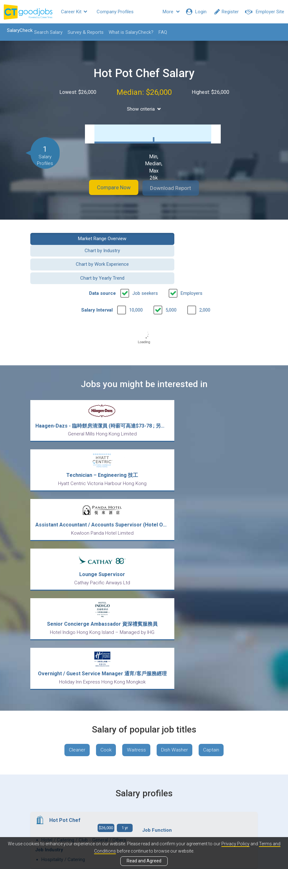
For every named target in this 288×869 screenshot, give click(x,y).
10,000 (136, 286)
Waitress (136, 580)
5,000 (171, 286)
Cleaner (73, 580)
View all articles (144, 801)
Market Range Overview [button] (85, 238)
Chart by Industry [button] (203, 238)
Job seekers (145, 269)
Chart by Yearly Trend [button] (203, 254)
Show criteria (144, 109)
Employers (191, 269)
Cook (105, 580)
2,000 (204, 286)
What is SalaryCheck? (128, 32)
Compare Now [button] (109, 188)
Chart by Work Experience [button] (84, 254)
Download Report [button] (175, 188)
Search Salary (46, 32)
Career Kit (74, 12)
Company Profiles (115, 12)
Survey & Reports (83, 32)
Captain (214, 580)
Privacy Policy (235, 844)
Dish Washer (176, 580)
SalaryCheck (17, 30)
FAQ (160, 32)
